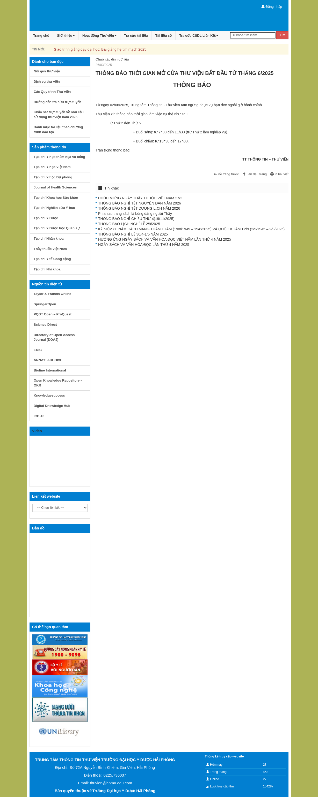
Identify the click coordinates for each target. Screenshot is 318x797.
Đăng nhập (271, 7)
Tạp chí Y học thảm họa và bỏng (59, 157)
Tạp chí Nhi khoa (47, 269)
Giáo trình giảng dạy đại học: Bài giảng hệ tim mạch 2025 (100, 49)
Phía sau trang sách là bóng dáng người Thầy (135, 213)
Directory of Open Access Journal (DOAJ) (54, 337)
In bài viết (279, 174)
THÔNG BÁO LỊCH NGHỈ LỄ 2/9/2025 (129, 224)
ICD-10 (39, 416)
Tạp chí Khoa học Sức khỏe (56, 198)
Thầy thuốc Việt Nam (50, 249)
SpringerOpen (45, 304)
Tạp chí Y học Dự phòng (53, 177)
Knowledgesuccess (49, 395)
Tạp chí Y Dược (46, 218)
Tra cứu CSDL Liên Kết (198, 35)
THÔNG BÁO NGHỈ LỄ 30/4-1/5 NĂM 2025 (133, 234)
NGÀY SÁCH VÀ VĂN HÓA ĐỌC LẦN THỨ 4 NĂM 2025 (143, 244)
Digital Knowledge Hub (52, 406)
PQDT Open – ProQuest (52, 314)
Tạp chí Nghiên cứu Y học (54, 208)
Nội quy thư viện (47, 71)
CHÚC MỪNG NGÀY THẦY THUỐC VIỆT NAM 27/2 (140, 198)
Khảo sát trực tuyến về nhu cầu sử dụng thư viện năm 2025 (59, 114)
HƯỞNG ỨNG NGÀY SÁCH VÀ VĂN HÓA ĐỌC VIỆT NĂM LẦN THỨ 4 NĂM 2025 (164, 239)
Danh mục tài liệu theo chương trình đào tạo (58, 129)
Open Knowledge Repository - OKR (58, 382)
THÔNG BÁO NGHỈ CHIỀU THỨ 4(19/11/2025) (136, 219)
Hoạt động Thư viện (99, 35)
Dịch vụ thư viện (47, 82)
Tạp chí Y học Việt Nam (52, 167)
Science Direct (45, 325)
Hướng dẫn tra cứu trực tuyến (57, 102)
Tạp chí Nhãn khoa (48, 238)
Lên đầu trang (254, 174)
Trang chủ (41, 35)
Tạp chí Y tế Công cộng (52, 259)
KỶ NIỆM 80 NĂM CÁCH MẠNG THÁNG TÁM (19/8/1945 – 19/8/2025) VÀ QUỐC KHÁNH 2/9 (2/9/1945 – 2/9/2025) (191, 229)
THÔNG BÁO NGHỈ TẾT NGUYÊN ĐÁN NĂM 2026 (139, 203)
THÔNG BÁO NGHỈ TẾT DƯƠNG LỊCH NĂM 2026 (139, 208)
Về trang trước (226, 174)
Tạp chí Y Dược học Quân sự (57, 228)
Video (37, 431)
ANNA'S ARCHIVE (48, 360)
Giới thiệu (66, 35)
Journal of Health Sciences (55, 187)
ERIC (38, 350)
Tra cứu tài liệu (136, 35)
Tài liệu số (163, 35)
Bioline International (50, 370)
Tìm (282, 35)
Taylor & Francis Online (52, 294)
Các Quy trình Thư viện (52, 92)
